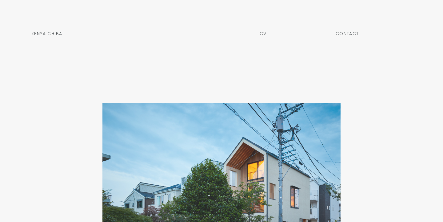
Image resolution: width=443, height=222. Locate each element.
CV (263, 34)
